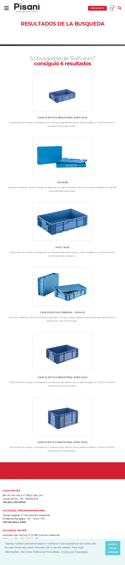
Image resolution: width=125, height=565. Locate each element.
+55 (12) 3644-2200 (14, 522)
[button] (102, 548)
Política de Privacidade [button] (74, 551)
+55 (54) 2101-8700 (14, 502)
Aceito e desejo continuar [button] (112, 548)
